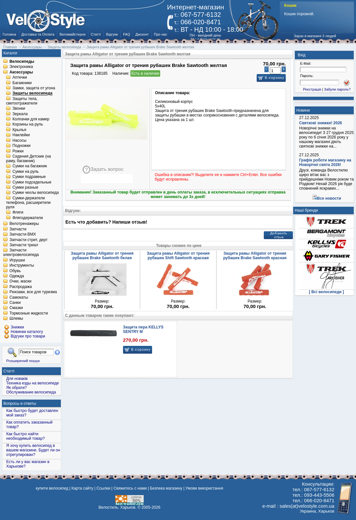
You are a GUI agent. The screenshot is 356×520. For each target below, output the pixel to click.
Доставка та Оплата (37, 34)
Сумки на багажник (29, 166)
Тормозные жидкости (28, 313)
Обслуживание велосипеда (31, 392)
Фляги (17, 212)
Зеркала (20, 114)
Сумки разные (25, 187)
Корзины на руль (27, 124)
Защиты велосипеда (32, 93)
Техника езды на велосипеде (32, 383)
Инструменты (21, 265)
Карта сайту (82, 488)
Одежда (16, 276)
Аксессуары (21, 72)
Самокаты (18, 297)
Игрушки (17, 260)
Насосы (19, 140)
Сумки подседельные (31, 182)
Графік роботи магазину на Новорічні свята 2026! (325, 162)
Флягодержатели (27, 218)
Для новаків (17, 378)
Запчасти (17, 229)
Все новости (329, 198)
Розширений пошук (23, 361)
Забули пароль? (337, 89)
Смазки (16, 308)
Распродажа (20, 286)
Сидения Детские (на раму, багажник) (28, 158)
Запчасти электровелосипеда (21, 252)
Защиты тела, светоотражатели (22, 100)
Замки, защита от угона (33, 88)
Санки (15, 302)
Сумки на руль (25, 171)
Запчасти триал (23, 245)
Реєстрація (312, 89)
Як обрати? (16, 387)
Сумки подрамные (29, 177)
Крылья (19, 129)
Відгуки (112, 34)
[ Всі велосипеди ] (326, 292)
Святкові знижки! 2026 (320, 123)
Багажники (21, 83)
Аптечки (19, 77)
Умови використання (204, 488)
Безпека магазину (166, 488)
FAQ (126, 34)
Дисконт (142, 34)
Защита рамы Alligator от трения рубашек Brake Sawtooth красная (255, 255)
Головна (9, 34)
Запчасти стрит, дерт (28, 240)
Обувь (15, 271)
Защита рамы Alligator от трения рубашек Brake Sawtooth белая (102, 255)
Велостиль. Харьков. (118, 507)
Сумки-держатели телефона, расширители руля (28, 202)
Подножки (21, 146)
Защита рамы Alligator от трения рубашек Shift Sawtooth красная (178, 255)
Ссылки (103, 488)
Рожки (17, 151)
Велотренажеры (24, 224)
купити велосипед (52, 488)
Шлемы (16, 318)
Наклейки (21, 135)
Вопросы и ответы (20, 403)
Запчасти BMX (22, 234)
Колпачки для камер (30, 119)
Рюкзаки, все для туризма (33, 292)
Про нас (160, 34)
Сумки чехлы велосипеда (35, 193)
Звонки (18, 108)
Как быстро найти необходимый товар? (25, 436)
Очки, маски (20, 281)
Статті (96, 34)
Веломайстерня (72, 34)
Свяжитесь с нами (130, 488)
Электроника (21, 67)
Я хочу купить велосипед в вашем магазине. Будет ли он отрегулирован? (33, 450)
